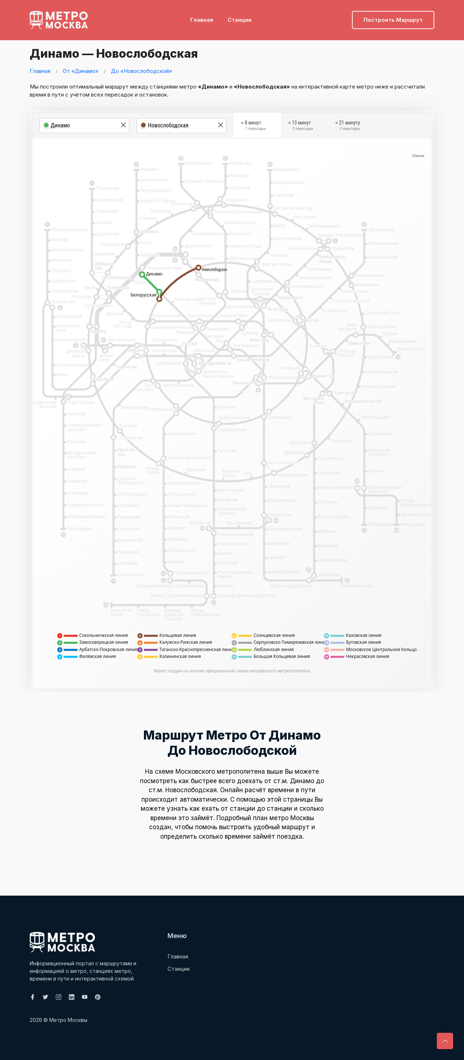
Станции (240, 16)
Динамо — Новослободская (125, 52)
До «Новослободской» (141, 70)
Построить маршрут (393, 16)
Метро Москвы (68, 1020)
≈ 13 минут (300, 126)
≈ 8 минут (253, 126)
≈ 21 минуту (347, 126)
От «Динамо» (81, 70)
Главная (201, 16)
